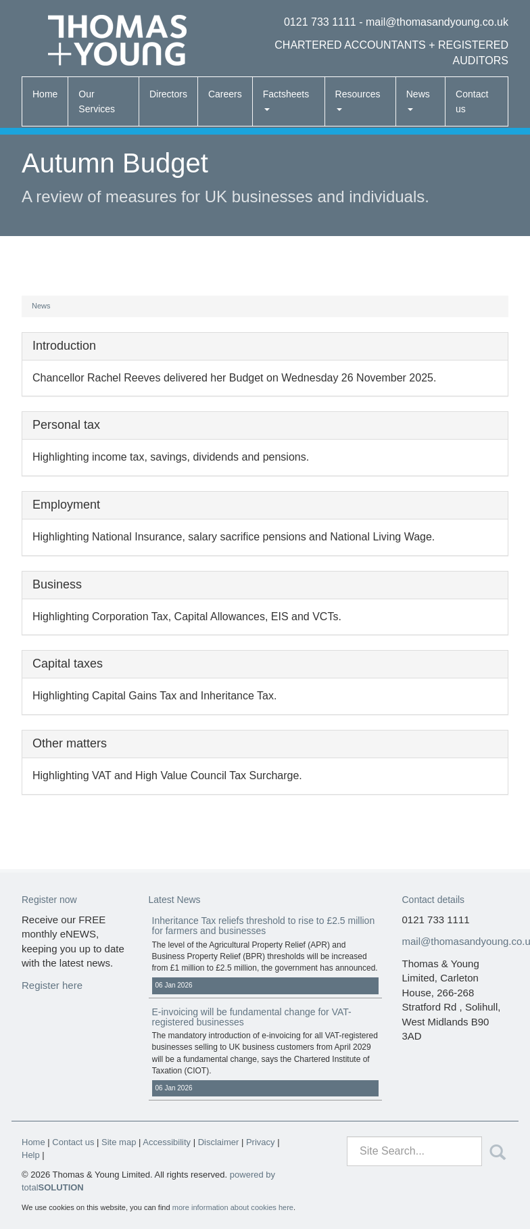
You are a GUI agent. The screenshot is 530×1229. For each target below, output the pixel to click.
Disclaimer (218, 1142)
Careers (225, 94)
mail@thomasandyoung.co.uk (437, 22)
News (418, 100)
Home (44, 94)
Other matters (69, 743)
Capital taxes (67, 663)
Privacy (260, 1142)
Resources (358, 100)
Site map (118, 1142)
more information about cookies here (232, 1207)
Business (57, 584)
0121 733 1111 (320, 22)
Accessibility (167, 1142)
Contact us (472, 101)
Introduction (64, 345)
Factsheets (286, 100)
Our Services (96, 101)
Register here (52, 985)
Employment (66, 504)
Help (31, 1155)
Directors (168, 94)
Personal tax (66, 425)
